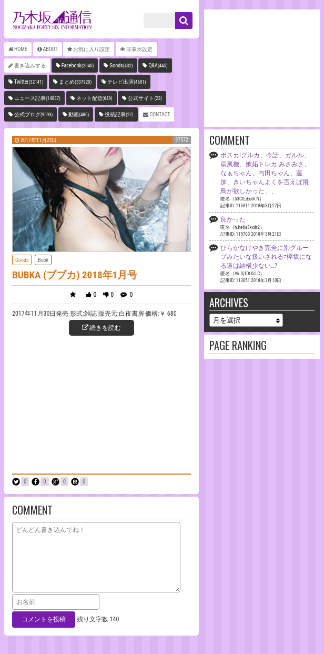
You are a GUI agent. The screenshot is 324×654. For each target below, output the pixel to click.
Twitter (28, 82)
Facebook (78, 65)
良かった (233, 219)
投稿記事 (119, 114)
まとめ (75, 82)
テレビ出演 (126, 82)
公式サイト (145, 98)
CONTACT (159, 114)
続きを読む (102, 327)
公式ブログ (33, 114)
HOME (20, 49)
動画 (78, 114)
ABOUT (50, 49)
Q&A (157, 65)
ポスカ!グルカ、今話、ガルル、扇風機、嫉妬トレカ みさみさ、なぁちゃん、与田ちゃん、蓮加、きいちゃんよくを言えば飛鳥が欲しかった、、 (265, 173)
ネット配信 (94, 98)
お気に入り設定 (91, 49)
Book (43, 260)
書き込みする (30, 65)
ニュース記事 (37, 98)
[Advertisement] (101, 403)
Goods (121, 65)
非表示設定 (139, 49)
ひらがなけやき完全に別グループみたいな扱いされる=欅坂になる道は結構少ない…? (266, 256)
